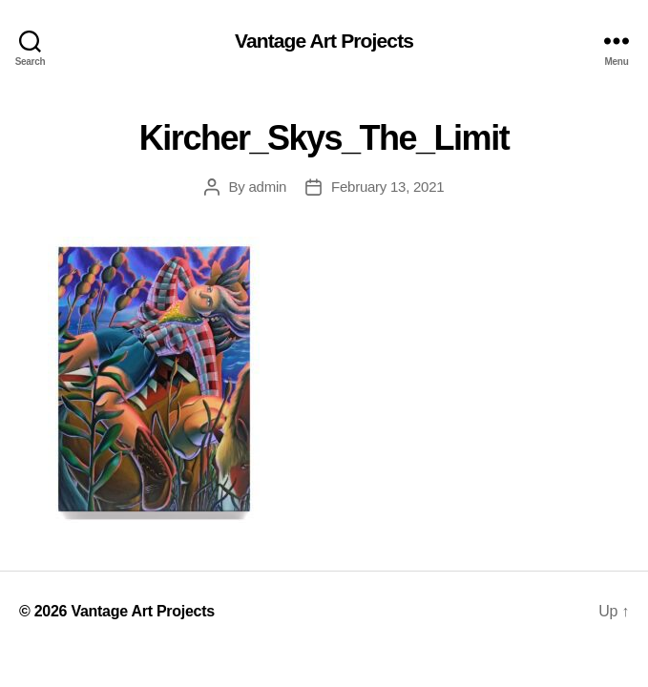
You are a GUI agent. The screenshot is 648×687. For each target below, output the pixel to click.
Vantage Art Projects (324, 41)
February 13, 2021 (387, 186)
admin (268, 186)
